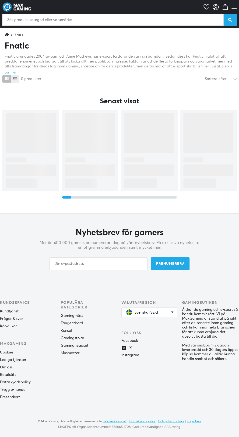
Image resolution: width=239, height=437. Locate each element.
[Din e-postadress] (98, 263)
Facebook (129, 341)
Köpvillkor (8, 326)
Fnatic (19, 35)
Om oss (6, 367)
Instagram (130, 355)
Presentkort (10, 397)
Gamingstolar (72, 338)
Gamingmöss (72, 316)
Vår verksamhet (115, 421)
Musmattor (70, 353)
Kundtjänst (9, 311)
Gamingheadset (74, 345)
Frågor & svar (11, 319)
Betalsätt (8, 375)
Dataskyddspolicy (15, 382)
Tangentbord (72, 323)
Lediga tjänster (13, 360)
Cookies (7, 352)
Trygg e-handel (13, 390)
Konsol (66, 330)
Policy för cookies (171, 421)
